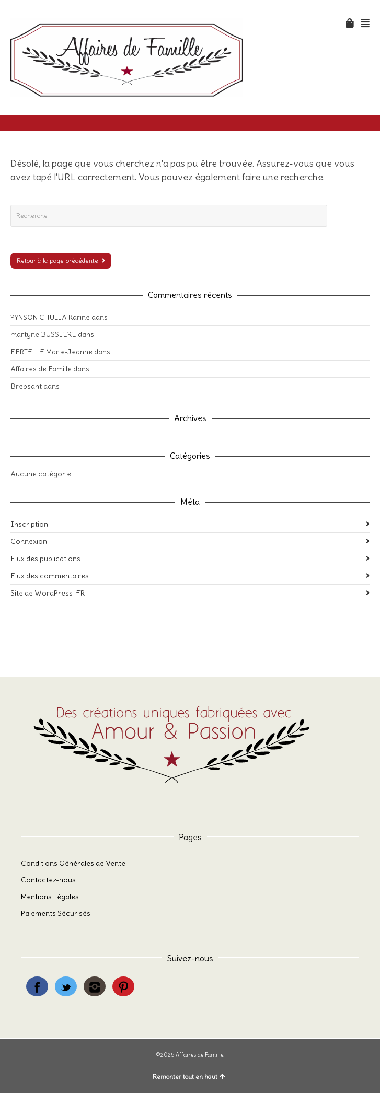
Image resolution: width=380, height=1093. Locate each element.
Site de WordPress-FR (47, 593)
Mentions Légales (50, 896)
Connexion (28, 541)
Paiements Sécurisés (55, 913)
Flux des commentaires (49, 575)
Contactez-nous (48, 880)
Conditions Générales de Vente (73, 863)
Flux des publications (45, 558)
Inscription (29, 524)
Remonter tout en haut (189, 1076)
